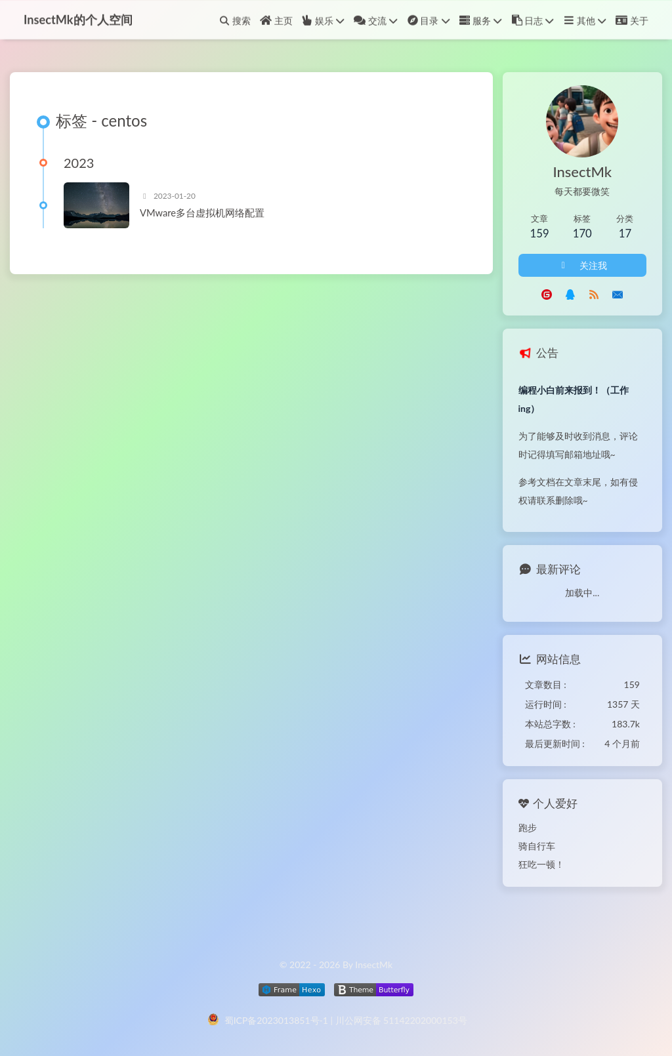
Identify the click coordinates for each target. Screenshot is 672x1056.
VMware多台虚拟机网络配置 (202, 212)
